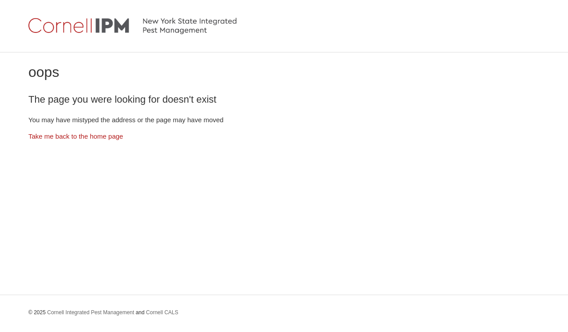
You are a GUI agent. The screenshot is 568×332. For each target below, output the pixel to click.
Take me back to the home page (75, 136)
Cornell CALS (162, 312)
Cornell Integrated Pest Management (90, 312)
